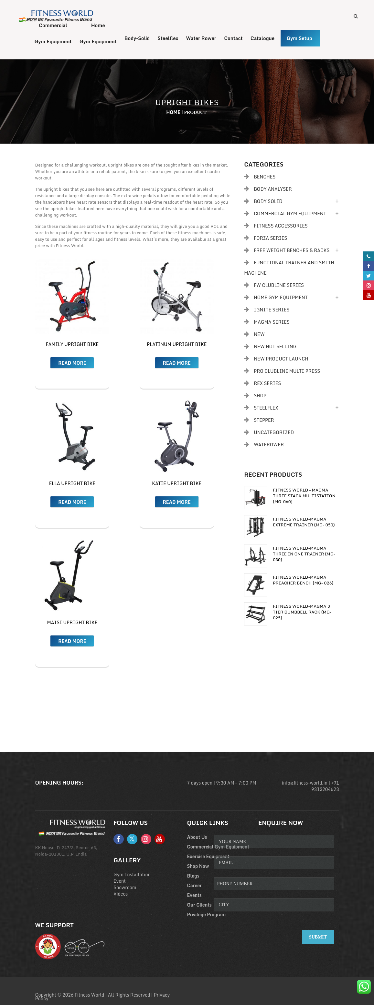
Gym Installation (132, 875)
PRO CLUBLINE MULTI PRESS (287, 372)
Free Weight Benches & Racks (291, 251)
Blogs (193, 876)
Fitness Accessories (280, 226)
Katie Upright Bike (176, 484)
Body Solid (268, 202)
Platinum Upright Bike (177, 345)
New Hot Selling (275, 347)
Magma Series (272, 323)
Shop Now (198, 867)
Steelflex (266, 408)
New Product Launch (281, 359)
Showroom (124, 888)
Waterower (269, 445)
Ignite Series (271, 310)
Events (194, 896)
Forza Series (270, 239)
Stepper (264, 421)
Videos (120, 894)
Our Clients (199, 905)
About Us (197, 838)
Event (119, 882)
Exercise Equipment (208, 857)
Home (173, 113)
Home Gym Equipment (281, 298)
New (259, 335)
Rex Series (267, 384)
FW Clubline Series (279, 286)
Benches (264, 177)
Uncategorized (274, 433)
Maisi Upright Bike (72, 623)
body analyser (273, 190)
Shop (260, 396)
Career (194, 886)
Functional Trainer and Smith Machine (289, 269)
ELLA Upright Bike (72, 484)
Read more (72, 364)
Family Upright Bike (72, 345)
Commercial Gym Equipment (290, 214)
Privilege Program (206, 915)
